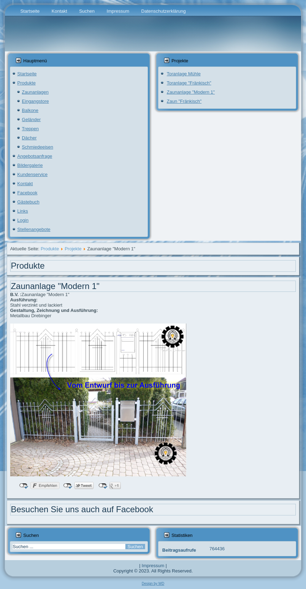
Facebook (27, 192)
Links (22, 211)
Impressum (118, 11)
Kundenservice (32, 174)
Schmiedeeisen (37, 147)
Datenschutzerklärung (163, 11)
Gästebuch (28, 202)
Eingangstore (35, 101)
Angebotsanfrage (34, 156)
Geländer (31, 119)
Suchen (87, 11)
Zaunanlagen (35, 92)
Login (23, 220)
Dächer (29, 137)
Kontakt (59, 11)
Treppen (30, 128)
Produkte (26, 83)
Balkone (30, 110)
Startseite (30, 11)
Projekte (73, 248)
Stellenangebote (33, 229)
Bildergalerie (30, 165)
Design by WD (153, 583)
